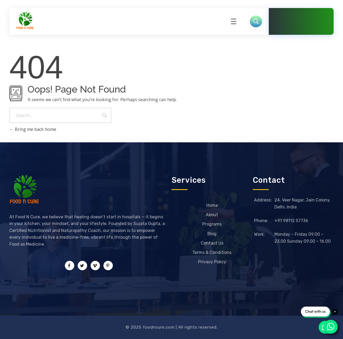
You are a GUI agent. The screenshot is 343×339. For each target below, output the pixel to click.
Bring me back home (32, 129)
